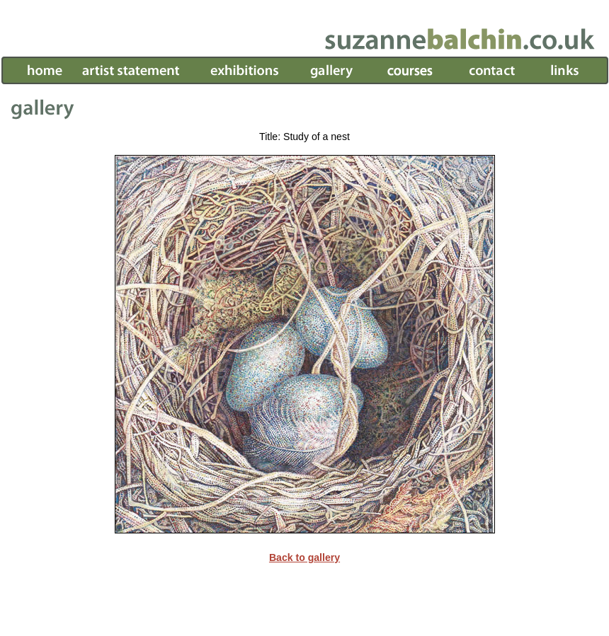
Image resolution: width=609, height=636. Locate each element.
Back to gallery (304, 557)
